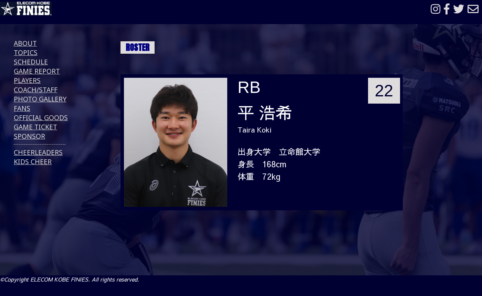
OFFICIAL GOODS (41, 117)
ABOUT (25, 43)
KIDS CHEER (33, 161)
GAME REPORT (37, 71)
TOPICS (26, 52)
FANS (22, 108)
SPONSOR (29, 136)
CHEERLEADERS (38, 152)
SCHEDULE (31, 61)
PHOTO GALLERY (40, 99)
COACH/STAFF (35, 89)
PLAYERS (27, 80)
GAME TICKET (35, 126)
